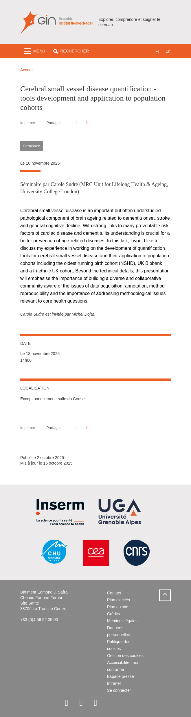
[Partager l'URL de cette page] (86, 123)
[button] (71, 51)
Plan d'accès (118, 600)
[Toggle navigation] (34, 51)
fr (157, 51)
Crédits (113, 614)
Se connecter (119, 690)
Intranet (114, 683)
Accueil (26, 70)
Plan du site (117, 607)
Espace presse (120, 676)
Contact (114, 593)
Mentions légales (122, 620)
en (168, 51)
